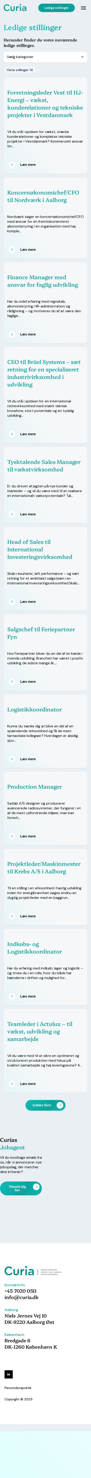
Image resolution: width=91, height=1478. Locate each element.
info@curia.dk (22, 1297)
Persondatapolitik (18, 1388)
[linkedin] (9, 1374)
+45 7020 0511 (21, 1290)
